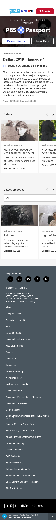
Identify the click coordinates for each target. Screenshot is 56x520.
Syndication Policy (14, 463)
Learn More (42, 41)
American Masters (13, 145)
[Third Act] (19, 215)
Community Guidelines (16, 403)
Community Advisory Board (18, 339)
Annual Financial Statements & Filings (23, 437)
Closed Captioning (14, 450)
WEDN (16, 296)
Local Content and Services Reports (22, 482)
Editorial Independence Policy (19, 469)
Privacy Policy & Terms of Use (20, 430)
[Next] (53, 114)
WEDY (30, 296)
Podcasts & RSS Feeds (17, 384)
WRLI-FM (34, 299)
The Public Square (14, 488)
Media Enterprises (14, 346)
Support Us (11, 365)
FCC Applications (14, 456)
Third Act (9, 235)
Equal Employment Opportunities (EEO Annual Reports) (27, 417)
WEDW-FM (10, 299)
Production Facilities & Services (20, 475)
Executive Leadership (16, 320)
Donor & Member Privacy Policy (21, 424)
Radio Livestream (14, 391)
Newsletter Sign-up (15, 378)
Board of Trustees (14, 333)
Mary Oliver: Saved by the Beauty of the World (19, 151)
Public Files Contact (14, 301)
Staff (8, 326)
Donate (46, 11)
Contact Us (11, 359)
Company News (13, 314)
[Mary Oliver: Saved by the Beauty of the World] (19, 130)
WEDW (23, 296)
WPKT (26, 299)
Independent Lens (12, 53)
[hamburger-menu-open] (4, 11)
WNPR (19, 299)
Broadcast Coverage (15, 443)
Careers (9, 352)
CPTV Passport (13, 410)
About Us (10, 307)
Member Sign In (16, 41)
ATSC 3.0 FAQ (29, 301)
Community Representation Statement (23, 397)
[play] (4, 516)
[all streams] (52, 516)
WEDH (8, 296)
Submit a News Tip (14, 371)
